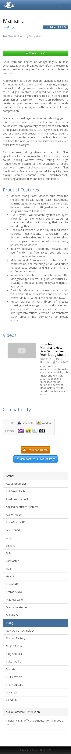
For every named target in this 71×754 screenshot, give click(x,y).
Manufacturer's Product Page (35, 459)
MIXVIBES (12, 615)
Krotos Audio (14, 592)
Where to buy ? (35, 53)
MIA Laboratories (16, 607)
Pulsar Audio (13, 661)
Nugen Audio (14, 646)
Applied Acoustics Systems (22, 507)
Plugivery (8, 5)
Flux (8, 568)
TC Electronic (14, 677)
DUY (8, 553)
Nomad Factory (15, 638)
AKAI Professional (17, 499)
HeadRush (12, 576)
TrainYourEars (14, 684)
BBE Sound (13, 530)
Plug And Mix (14, 654)
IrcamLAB (12, 584)
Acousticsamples (16, 483)
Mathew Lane (14, 599)
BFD (8, 538)
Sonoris (10, 669)
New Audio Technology (20, 630)
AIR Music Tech (15, 491)
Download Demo (35, 450)
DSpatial (11, 545)
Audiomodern (14, 514)
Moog (9, 623)
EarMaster (12, 561)
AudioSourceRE (15, 522)
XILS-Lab (11, 700)
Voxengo (11, 692)
